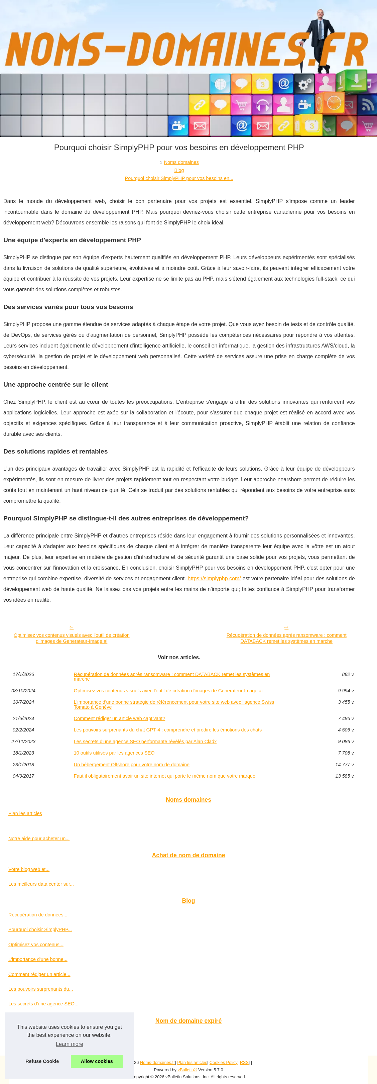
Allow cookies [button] (97, 1061)
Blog (179, 170)
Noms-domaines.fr (157, 1062)
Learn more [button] (69, 1044)
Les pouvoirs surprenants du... (40, 989)
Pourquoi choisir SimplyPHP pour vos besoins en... (179, 178)
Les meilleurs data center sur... (41, 884)
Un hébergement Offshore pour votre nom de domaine (132, 764)
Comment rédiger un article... (39, 974)
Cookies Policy (224, 1062)
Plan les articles (25, 813)
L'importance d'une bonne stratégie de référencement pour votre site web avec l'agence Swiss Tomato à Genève (174, 704)
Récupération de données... (38, 914)
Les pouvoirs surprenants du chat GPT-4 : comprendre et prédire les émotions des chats (168, 729)
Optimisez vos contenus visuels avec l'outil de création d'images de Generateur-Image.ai (72, 638)
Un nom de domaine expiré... (39, 1034)
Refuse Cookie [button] (42, 1061)
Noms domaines (181, 162)
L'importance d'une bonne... (38, 959)
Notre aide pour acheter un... (39, 838)
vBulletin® (187, 1069)
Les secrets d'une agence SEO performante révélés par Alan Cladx (145, 741)
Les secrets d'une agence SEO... (43, 1003)
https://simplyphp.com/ (214, 578)
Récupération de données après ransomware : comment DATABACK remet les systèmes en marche (287, 638)
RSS (244, 1062)
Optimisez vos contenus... (36, 944)
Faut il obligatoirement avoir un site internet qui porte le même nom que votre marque (164, 776)
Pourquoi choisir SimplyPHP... (40, 929)
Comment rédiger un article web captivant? (119, 718)
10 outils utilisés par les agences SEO (114, 753)
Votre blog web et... (28, 869)
